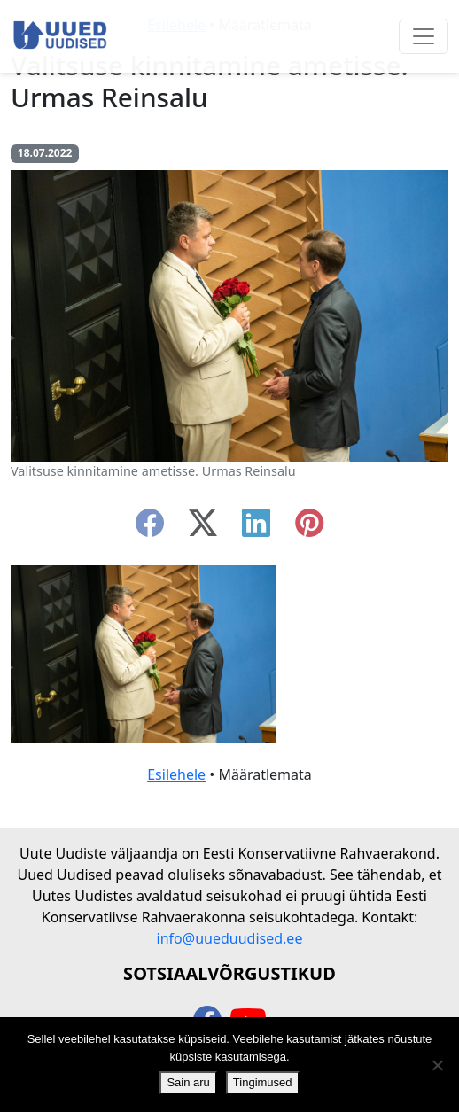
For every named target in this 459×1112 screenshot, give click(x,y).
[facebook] (150, 528)
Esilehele (176, 774)
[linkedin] (256, 528)
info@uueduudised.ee (230, 938)
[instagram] (309, 528)
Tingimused (262, 1082)
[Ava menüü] (423, 36)
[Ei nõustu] (437, 1065)
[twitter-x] (203, 528)
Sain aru (188, 1082)
